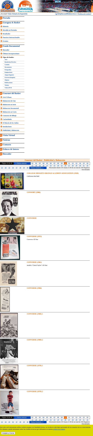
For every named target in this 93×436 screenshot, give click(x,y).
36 (13, 168)
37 (16, 168)
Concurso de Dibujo (9, 115)
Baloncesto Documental (11, 108)
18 (36, 165)
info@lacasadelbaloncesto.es (66, 14)
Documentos (8, 67)
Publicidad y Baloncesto (11, 130)
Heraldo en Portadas (10, 30)
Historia (5, 26)
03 (40, 163)
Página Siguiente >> (37, 168)
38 (20, 168)
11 (69, 163)
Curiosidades (7, 119)
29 (76, 165)
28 (72, 165)
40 (27, 168)
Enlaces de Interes (11, 149)
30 (80, 165)
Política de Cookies (84, 14)
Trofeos (7, 85)
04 (43, 163)
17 (32, 165)
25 (61, 165)
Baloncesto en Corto (9, 112)
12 (72, 163)
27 (69, 165)
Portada (6, 18)
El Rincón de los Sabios (11, 123)
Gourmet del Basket (12, 93)
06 (51, 163)
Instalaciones (7, 126)
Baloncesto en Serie (9, 104)
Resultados (6, 34)
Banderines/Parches (10, 62)
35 (9, 168)
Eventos (5, 41)
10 (65, 163)
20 (43, 165)
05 (47, 163)
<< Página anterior (21, 163)
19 (40, 165)
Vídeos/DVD (8, 87)
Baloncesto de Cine (9, 101)
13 (76, 163)
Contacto (7, 144)
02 (36, 163)
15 (83, 163)
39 (24, 168)
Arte (6, 59)
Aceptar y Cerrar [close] (8, 433)
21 (47, 165)
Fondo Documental (11, 46)
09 (61, 163)
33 (2, 168)
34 (5, 168)
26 (65, 165)
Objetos (7, 80)
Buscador (6, 50)
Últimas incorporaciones (11, 53)
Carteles (7, 64)
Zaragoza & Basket (11, 22)
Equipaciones (8, 72)
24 (58, 165)
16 (87, 163)
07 (54, 163)
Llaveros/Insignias (10, 77)
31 (83, 165)
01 (32, 163)
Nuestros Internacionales (11, 37)
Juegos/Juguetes (9, 75)
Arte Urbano (7, 97)
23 (54, 165)
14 (80, 163)
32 (87, 165)
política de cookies (59, 429)
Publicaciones (8, 82)
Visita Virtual (9, 135)
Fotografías (8, 69)
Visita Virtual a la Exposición (17, 14)
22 (51, 165)
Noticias (6, 140)
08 (58, 163)
